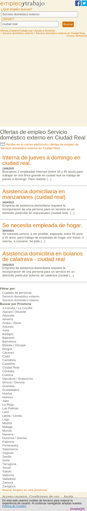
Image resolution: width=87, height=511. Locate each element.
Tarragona (9, 464)
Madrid (7, 423)
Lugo (5, 419)
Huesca (7, 397)
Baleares (8, 338)
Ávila (5, 330)
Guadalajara (10, 389)
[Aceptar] (75, 509)
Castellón (8, 363)
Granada (8, 386)
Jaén (5, 401)
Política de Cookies (14, 506)
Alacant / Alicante (14, 312)
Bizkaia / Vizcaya (14, 345)
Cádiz (6, 356)
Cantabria (9, 360)
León (5, 412)
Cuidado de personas (17, 292)
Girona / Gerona (13, 382)
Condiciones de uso (44, 496)
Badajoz (7, 334)
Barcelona (9, 341)
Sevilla (6, 456)
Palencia (8, 441)
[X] (83, 509)
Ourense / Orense (14, 438)
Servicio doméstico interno (20, 300)
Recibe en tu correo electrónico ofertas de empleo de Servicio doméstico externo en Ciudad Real (39, 146)
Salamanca (10, 449)
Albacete (8, 315)
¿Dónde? (7, 19)
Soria (6, 460)
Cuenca (7, 375)
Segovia (7, 453)
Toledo (6, 471)
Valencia (8, 475)
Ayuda (68, 496)
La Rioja (8, 404)
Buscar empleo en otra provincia (24, 490)
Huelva (7, 393)
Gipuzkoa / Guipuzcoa (17, 378)
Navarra (7, 434)
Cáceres (8, 352)
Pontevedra (10, 445)
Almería (7, 319)
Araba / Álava (11, 323)
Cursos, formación (76, 35)
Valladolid (9, 479)
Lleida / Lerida (12, 415)
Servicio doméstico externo (20, 296)
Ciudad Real (10, 367)
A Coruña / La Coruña (17, 308)
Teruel (6, 467)
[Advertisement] (43, 80)
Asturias (7, 326)
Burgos (7, 349)
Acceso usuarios (14, 496)
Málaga (7, 427)
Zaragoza (8, 486)
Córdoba (8, 371)
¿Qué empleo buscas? (16, 9)
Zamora (7, 482)
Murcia (7, 430)
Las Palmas (10, 408)
